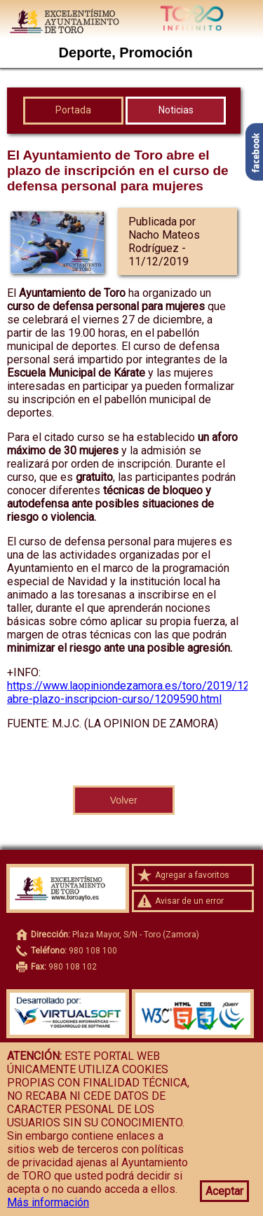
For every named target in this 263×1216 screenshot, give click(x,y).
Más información (48, 1202)
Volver (123, 800)
